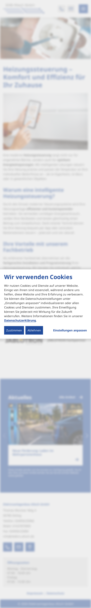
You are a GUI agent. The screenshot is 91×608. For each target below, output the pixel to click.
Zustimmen (14, 330)
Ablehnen (34, 330)
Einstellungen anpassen (70, 330)
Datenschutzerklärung (20, 320)
